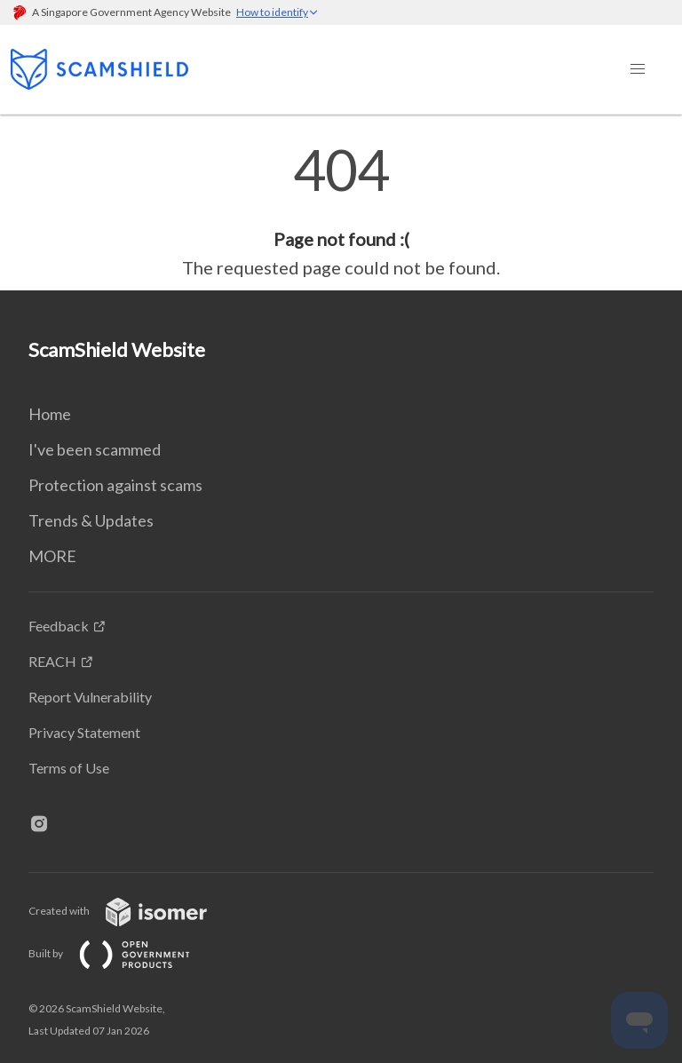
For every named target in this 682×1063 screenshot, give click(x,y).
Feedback (58, 625)
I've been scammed (94, 449)
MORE (52, 556)
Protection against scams (115, 485)
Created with (131, 910)
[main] (341, 211)
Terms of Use (68, 767)
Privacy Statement (84, 732)
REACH (52, 661)
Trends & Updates (91, 520)
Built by (123, 953)
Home (49, 414)
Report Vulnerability (90, 696)
